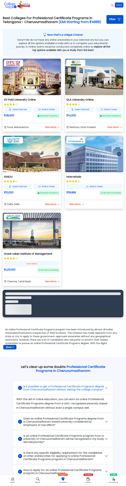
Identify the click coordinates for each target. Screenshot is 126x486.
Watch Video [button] (46, 109)
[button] (114, 19)
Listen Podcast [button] (18, 109)
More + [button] (10, 347)
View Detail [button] (31, 263)
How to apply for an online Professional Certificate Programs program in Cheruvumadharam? (60, 471)
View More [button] (52, 127)
